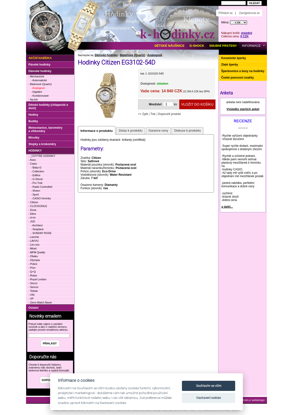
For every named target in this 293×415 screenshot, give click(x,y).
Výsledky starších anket (242, 109)
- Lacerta (33, 236)
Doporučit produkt (169, 114)
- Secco (32, 283)
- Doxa (32, 209)
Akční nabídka (40, 58)
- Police (32, 263)
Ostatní (33, 307)
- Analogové (38, 88)
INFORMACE (251, 45)
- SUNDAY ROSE (41, 233)
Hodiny (33, 114)
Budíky (33, 121)
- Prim (31, 267)
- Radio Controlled (41, 186)
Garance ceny (158, 130)
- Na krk (33, 99)
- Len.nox (34, 244)
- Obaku (33, 256)
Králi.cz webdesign (253, 400)
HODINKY (35, 150)
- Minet (32, 248)
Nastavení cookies (208, 398)
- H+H (31, 217)
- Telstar (33, 290)
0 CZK (244, 36)
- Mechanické (36, 76)
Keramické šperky (233, 58)
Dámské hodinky (106, 55)
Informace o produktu (96, 131)
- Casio (32, 163)
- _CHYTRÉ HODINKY (41, 155)
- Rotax (32, 275)
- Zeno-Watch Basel (40, 302)
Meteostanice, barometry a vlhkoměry (45, 129)
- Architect (37, 225)
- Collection (37, 171)
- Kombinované (40, 95)
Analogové (154, 55)
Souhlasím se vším (208, 386)
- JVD (31, 221)
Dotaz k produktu (130, 130)
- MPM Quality (36, 252)
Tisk (153, 114)
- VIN (31, 294)
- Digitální (36, 91)
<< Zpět (143, 114)
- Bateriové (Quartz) (40, 84)
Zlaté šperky (229, 64)
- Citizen (33, 202)
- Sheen (35, 190)
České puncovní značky (237, 77)
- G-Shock (37, 179)
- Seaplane (37, 229)
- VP (30, 298)
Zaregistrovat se (249, 13)
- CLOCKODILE (37, 206)
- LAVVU (33, 240)
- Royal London (37, 279)
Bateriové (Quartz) (132, 55)
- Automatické (39, 80)
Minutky (33, 137)
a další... (227, 206)
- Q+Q (32, 271)
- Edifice (35, 175)
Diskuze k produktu (187, 130)
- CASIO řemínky (41, 198)
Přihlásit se (226, 13)
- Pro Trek (36, 182)
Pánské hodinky (39, 64)
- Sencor (33, 287)
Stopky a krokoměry (42, 144)
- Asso (32, 159)
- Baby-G (36, 167)
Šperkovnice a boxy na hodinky (242, 71)
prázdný (246, 33)
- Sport (35, 194)
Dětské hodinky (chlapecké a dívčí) (48, 106)
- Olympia (34, 260)
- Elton (32, 213)
